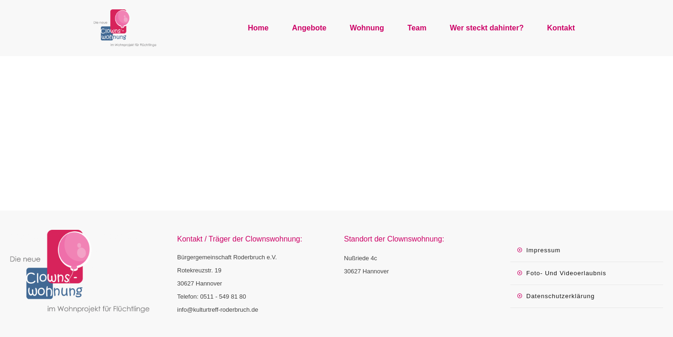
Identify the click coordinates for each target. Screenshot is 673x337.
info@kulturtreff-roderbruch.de (217, 309)
